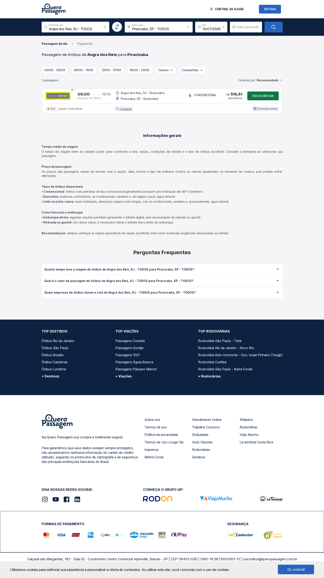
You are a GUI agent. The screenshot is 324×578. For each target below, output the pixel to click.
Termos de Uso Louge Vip (164, 445)
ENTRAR (270, 9)
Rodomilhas (248, 430)
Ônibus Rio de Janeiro (58, 344)
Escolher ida (263, 97)
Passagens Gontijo (129, 351)
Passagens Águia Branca (134, 365)
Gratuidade (200, 437)
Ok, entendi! (296, 569)
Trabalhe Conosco (206, 430)
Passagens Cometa (130, 344)
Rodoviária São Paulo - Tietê (220, 344)
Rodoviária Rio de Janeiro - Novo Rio (226, 351)
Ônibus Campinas (55, 365)
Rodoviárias (201, 452)
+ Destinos (50, 379)
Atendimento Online (207, 422)
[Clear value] (223, 27)
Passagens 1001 (127, 358)
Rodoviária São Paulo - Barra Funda (225, 372)
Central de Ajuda (229, 9)
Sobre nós (152, 422)
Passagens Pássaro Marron (136, 372)
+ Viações (123, 379)
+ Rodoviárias (209, 379)
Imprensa (151, 452)
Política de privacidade (161, 437)
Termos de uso (155, 430)
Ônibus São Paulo (55, 351)
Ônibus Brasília (52, 358)
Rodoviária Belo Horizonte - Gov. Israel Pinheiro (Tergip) (240, 358)
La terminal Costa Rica (256, 445)
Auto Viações (202, 445)
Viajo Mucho (249, 437)
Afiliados (246, 422)
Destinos (198, 460)
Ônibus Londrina (54, 372)
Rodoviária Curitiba (212, 365)
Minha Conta (154, 460)
